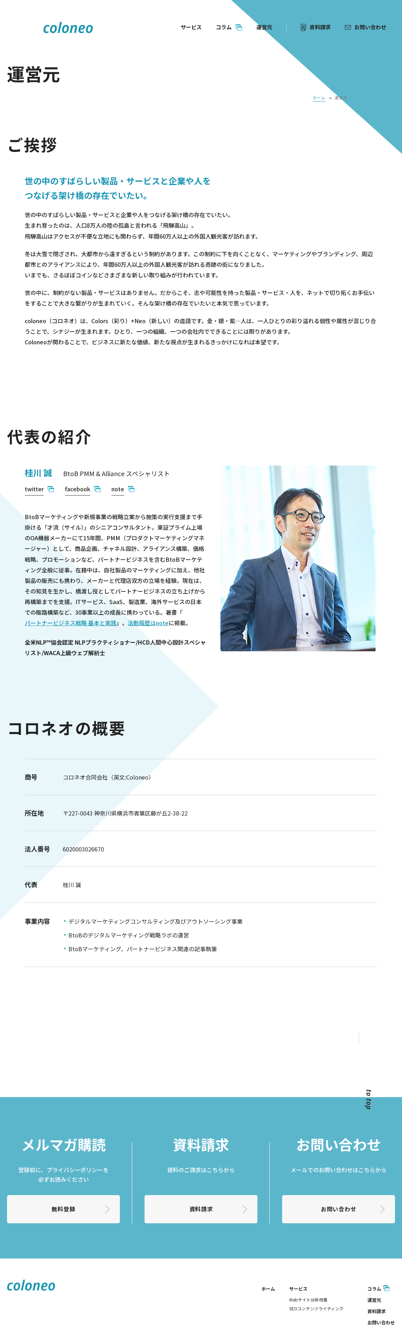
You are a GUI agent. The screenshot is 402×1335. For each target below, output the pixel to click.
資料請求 (201, 1209)
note (117, 489)
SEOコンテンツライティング (316, 1308)
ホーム (268, 1288)
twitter (34, 489)
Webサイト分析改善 (308, 1300)
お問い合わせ (339, 1209)
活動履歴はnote (148, 623)
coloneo (68, 27)
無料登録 (63, 1209)
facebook (77, 489)
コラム (374, 1288)
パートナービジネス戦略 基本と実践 (70, 623)
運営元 (374, 1300)
